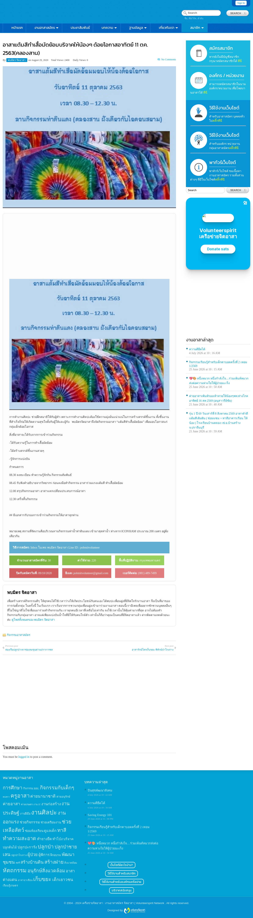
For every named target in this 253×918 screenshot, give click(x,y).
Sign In (241, 2)
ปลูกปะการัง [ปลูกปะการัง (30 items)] (27, 847)
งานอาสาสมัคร (46, 27)
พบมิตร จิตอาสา (17, 60)
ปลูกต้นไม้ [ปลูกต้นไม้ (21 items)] (10, 847)
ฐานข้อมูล (138, 27)
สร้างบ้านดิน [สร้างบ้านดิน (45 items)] (32, 862)
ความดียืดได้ (197, 349)
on (29, 60)
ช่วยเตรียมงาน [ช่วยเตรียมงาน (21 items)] (51, 822)
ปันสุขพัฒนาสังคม (100, 790)
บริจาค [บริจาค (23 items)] (68, 839)
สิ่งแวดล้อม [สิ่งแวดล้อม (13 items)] (70, 862)
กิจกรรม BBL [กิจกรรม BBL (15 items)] (31, 788)
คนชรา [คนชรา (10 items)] (6, 797)
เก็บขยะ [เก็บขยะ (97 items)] (42, 879)
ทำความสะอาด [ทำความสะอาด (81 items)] (19, 838)
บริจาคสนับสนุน (121, 890)
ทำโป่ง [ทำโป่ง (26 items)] (57, 839)
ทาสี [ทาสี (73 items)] (61, 830)
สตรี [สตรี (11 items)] (18, 862)
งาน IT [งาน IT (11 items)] (36, 804)
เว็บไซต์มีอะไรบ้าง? (121, 865)
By (4, 60)
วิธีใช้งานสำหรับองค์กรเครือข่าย (121, 882)
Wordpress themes (135, 910)
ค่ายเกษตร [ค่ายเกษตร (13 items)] (27, 804)
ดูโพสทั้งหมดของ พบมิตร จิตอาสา (33, 619)
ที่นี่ (240, 61)
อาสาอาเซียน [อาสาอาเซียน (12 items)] (25, 880)
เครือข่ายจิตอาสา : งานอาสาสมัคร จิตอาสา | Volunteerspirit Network (123, 903)
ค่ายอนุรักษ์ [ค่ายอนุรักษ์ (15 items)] (63, 796)
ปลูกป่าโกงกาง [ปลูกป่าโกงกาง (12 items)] (19, 855)
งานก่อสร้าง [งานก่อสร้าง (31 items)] (51, 804)
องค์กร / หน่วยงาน (226, 75)
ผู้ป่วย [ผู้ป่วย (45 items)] (33, 854)
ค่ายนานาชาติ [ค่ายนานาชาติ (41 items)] (43, 796)
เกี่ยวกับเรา (169, 27)
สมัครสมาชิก (221, 48)
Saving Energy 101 (100, 815)
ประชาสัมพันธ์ (80, 27)
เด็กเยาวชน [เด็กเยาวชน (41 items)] (62, 879)
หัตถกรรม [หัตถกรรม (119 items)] (15, 870)
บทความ (109, 27)
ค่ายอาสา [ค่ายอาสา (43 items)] (11, 803)
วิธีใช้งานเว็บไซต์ (224, 107)
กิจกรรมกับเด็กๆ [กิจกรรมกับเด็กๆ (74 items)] (57, 787)
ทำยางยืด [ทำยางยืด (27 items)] (44, 839)
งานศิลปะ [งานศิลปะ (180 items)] (44, 812)
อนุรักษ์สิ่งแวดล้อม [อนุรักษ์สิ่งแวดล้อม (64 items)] (46, 870)
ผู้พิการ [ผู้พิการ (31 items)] (44, 855)
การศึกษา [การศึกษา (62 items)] (12, 787)
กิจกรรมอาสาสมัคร (18, 635)
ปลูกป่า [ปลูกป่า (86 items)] (46, 846)
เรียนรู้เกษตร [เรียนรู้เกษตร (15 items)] (10, 885)
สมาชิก (197, 27)
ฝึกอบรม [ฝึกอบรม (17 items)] (55, 855)
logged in (24, 756)
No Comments (168, 59)
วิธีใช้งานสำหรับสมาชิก (121, 873)
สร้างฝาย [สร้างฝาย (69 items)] (54, 862)
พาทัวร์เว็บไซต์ (222, 162)
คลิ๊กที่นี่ (217, 120)
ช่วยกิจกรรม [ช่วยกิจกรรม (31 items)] (30, 822)
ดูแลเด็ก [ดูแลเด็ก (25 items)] (50, 831)
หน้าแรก (17, 27)
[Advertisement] (89, 246)
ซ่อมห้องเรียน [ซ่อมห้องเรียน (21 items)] (34, 831)
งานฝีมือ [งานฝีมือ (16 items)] (25, 813)
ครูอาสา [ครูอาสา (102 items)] (20, 796)
